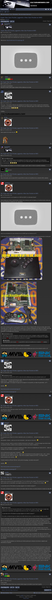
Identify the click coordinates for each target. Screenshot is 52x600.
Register (7, 11)
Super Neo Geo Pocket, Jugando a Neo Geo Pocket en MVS (21, 17)
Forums (13, 9)
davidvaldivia (7, 23)
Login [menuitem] (49, 10)
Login (2, 11)
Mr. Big (5, 117)
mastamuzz (7, 182)
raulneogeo (6, 360)
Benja (6, 76)
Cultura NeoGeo (4, 9)
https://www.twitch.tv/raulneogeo (8, 391)
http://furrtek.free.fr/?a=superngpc (15, 40)
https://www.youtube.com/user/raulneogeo (10, 389)
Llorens (6, 90)
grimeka (6, 472)
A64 (6, 168)
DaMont (6, 573)
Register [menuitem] (51, 10)
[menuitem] (46, 9)
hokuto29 (7, 19)
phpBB (22, 595)
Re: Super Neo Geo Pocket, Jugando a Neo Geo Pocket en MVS (19, 82)
